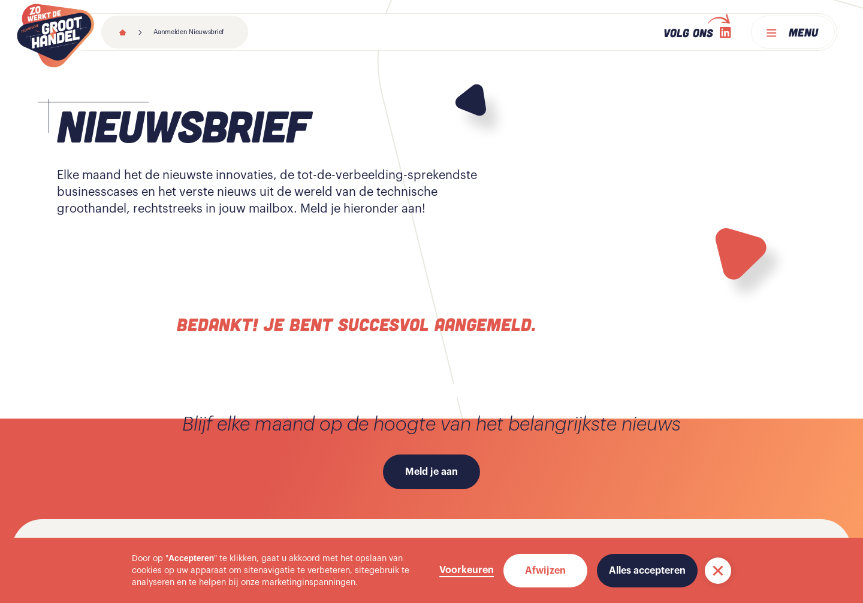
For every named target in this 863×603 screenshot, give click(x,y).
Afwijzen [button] (545, 570)
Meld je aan (431, 472)
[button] (718, 570)
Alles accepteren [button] (647, 570)
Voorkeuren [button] (466, 570)
